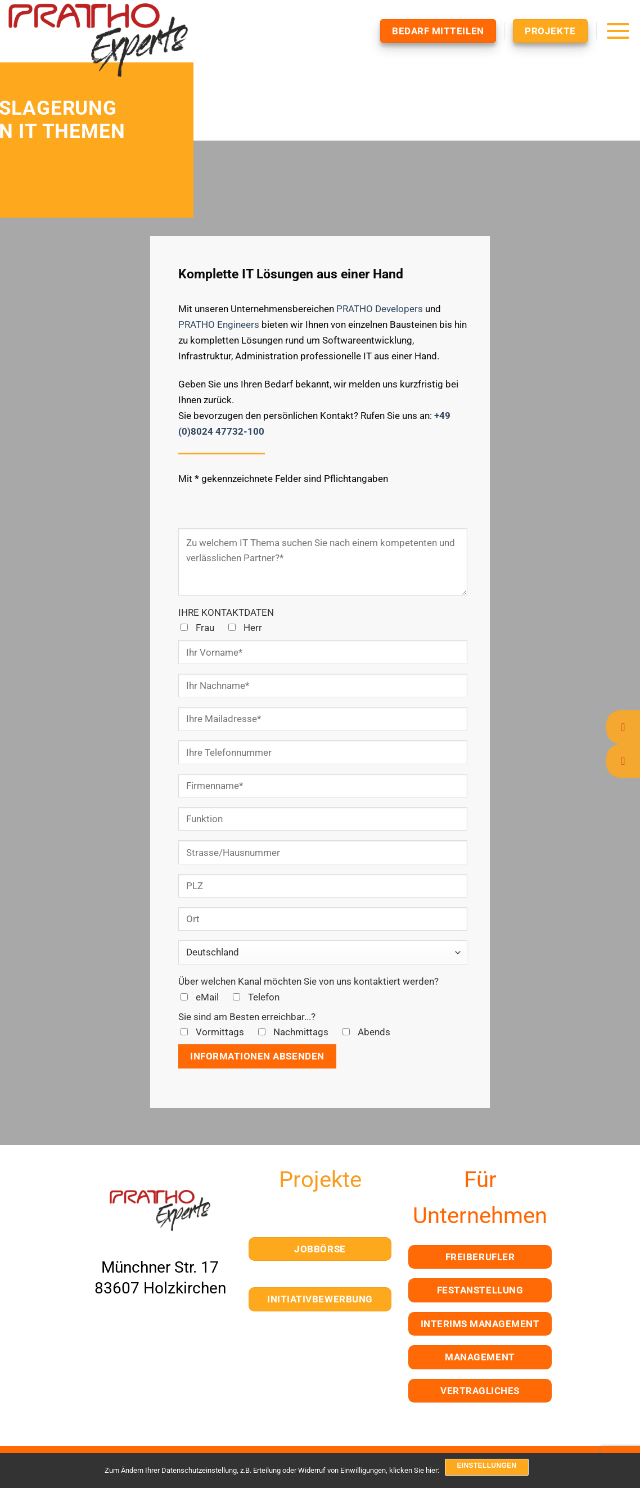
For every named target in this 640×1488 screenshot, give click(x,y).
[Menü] (618, 30)
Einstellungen (486, 1465)
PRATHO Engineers (218, 324)
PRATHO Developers (379, 308)
